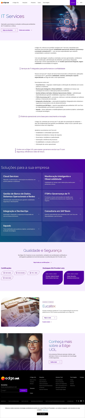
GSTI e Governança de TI (61, 385)
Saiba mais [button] (45, 410)
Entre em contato (25, 30)
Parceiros (33, 2)
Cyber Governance (43, 383)
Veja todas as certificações (42, 262)
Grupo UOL (3, 401)
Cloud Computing (60, 381)
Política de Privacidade (14, 401)
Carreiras (32, 381)
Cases (39, 2)
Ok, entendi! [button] (42, 413)
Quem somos (33, 379)
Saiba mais (55, 362)
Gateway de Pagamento (61, 383)
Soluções (26, 2)
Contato (73, 2)
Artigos (71, 379)
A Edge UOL (16, 2)
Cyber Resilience (43, 381)
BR (81, 2)
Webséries (72, 385)
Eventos (72, 383)
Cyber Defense (42, 379)
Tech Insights (47, 2)
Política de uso (25, 401)
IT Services (41, 387)
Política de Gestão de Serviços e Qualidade (55, 401)
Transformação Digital (61, 389)
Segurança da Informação (37, 401)
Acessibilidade (70, 401)
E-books (72, 381)
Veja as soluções (9, 30)
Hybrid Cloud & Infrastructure (45, 385)
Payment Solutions (43, 389)
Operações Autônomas (61, 387)
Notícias (32, 383)
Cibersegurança (59, 379)
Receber (23, 390)
